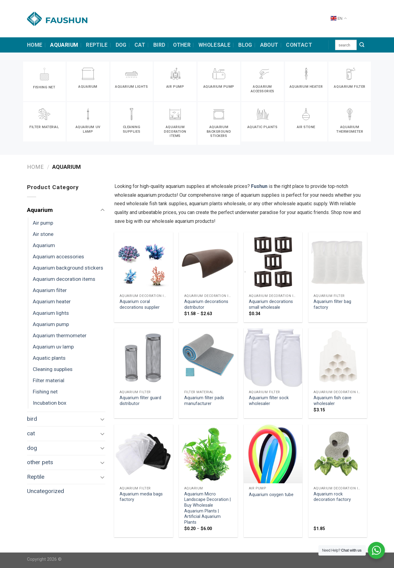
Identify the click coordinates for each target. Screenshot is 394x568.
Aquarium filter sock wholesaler (269, 400)
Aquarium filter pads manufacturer (204, 400)
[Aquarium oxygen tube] (273, 453)
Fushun (259, 186)
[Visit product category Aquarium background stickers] (219, 123)
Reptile (96, 45)
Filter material (48, 380)
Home (35, 167)
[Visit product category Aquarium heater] (306, 81)
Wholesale (214, 45)
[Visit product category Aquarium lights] (131, 81)
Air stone (43, 234)
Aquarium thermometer (60, 335)
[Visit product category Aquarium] (88, 81)
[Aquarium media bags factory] (143, 453)
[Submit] (362, 45)
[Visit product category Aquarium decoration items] (175, 123)
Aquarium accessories (58, 256)
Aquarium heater (52, 301)
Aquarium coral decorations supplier (140, 304)
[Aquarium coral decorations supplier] (143, 261)
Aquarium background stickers (68, 268)
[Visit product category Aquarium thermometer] (349, 121)
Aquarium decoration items (64, 279)
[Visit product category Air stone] (306, 121)
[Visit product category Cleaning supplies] (131, 121)
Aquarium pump (51, 324)
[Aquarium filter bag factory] (337, 261)
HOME (34, 45)
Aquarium (64, 45)
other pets (40, 462)
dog (121, 45)
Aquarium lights (51, 313)
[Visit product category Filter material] (44, 121)
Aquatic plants (49, 358)
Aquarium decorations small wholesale (271, 304)
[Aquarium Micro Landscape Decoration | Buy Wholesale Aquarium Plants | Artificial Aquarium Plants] (208, 453)
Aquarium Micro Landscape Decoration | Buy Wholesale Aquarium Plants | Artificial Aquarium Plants (207, 508)
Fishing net (45, 392)
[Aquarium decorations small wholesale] (273, 261)
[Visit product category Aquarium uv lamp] (88, 121)
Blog (245, 45)
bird (159, 45)
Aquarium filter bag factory (332, 304)
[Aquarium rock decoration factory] (337, 453)
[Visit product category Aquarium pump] (219, 81)
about (269, 45)
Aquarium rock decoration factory (332, 496)
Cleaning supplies (53, 369)
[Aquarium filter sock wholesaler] (273, 357)
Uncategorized (45, 491)
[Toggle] (102, 210)
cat (139, 45)
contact (299, 45)
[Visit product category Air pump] (175, 81)
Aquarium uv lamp (53, 347)
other (182, 45)
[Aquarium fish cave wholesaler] (337, 357)
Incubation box (49, 403)
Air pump (43, 223)
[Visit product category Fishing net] (44, 81)
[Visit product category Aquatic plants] (262, 121)
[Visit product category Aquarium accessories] (262, 81)
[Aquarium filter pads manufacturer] (208, 357)
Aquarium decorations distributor (206, 304)
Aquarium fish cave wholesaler (333, 400)
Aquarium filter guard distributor (140, 400)
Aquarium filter (50, 290)
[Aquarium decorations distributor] (208, 261)
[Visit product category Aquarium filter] (349, 81)
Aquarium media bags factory (141, 496)
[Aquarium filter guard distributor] (143, 357)
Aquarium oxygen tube (271, 494)
